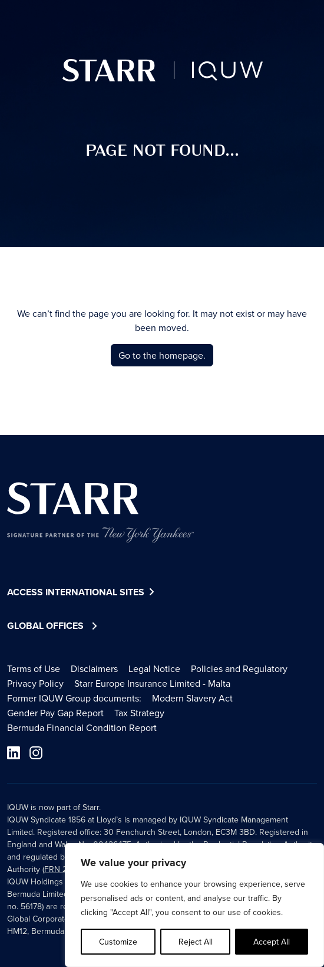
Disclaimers (94, 668)
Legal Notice (154, 668)
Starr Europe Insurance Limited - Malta (152, 683)
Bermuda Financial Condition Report (82, 727)
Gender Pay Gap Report (55, 712)
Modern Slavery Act (192, 697)
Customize (118, 942)
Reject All (195, 942)
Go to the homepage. (162, 355)
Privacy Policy (35, 683)
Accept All (271, 942)
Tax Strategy (139, 712)
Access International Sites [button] (82, 592)
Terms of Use (33, 668)
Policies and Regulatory (239, 668)
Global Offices (45, 625)
